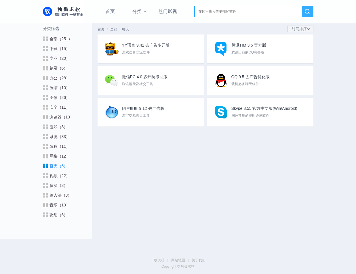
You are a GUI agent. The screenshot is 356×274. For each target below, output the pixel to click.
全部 (113, 29)
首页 (110, 11)
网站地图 (178, 260)
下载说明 (157, 260)
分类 (137, 11)
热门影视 (168, 11)
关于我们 (198, 260)
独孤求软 (63, 11)
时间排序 (301, 29)
